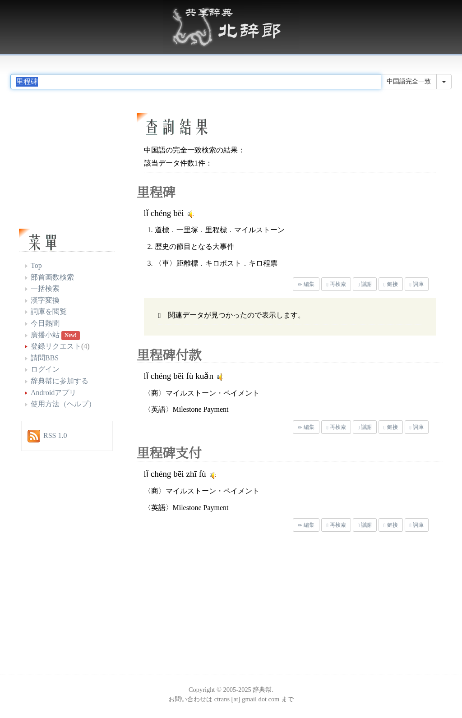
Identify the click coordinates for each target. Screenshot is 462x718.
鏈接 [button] (390, 284)
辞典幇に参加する (59, 381)
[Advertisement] (213, 602)
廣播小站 (45, 335)
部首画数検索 (52, 277)
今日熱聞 (45, 323)
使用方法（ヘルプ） (63, 404)
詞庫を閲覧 (49, 311)
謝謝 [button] (365, 284)
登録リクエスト (56, 346)
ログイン (45, 369)
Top (36, 265)
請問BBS (45, 358)
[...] (195, 81)
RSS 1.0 (55, 435)
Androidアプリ (53, 392)
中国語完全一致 (409, 81)
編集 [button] (306, 284)
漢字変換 (45, 300)
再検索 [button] (336, 284)
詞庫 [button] (417, 284)
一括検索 (45, 288)
